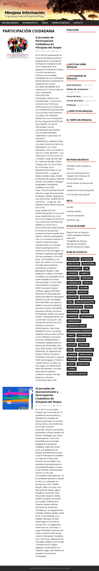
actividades (73, 259)
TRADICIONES (83, 364)
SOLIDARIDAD (85, 359)
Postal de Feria (73, 96)
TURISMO (71, 369)
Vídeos (45, 23)
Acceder (70, 207)
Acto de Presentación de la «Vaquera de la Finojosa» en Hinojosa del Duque (78, 176)
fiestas (88, 307)
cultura (83, 288)
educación (72, 297)
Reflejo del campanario (77, 89)
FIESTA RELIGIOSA (75, 307)
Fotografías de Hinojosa (76, 77)
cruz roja (72, 288)
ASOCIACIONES (88, 264)
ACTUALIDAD (87, 259)
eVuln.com (71, 238)
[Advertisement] (81, 47)
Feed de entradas (74, 211)
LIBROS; (71, 335)
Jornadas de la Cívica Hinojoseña (80, 190)
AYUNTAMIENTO (74, 268)
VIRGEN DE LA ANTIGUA (77, 374)
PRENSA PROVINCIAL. (84, 350)
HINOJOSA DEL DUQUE (76, 326)
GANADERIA (72, 316)
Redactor (57, 51)
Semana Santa (86, 354)
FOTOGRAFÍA (73, 311)
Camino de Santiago (60, 23)
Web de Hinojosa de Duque (78, 247)
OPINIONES (83, 345)
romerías (72, 354)
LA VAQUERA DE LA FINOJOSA (79, 331)
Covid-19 (87, 283)
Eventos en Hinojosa (80, 111)
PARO (70, 350)
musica (71, 340)
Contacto (77, 23)
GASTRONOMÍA (87, 316)
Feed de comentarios (75, 215)
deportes (83, 292)
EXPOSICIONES (87, 297)
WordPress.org (73, 220)
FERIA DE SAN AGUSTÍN (85, 302)
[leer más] (52, 380)
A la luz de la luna (75, 100)
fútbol (85, 311)
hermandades (74, 321)
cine (86, 268)
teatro (71, 364)
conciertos (73, 278)
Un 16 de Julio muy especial (78, 194)
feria (70, 302)
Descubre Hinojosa (10, 23)
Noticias (72, 345)
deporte (71, 292)
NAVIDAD (81, 340)
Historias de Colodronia (76, 244)
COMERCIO (84, 273)
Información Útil (30, 23)
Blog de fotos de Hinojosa (78, 232)
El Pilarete (71, 105)
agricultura (73, 264)
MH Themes (65, 568)
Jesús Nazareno (74, 85)
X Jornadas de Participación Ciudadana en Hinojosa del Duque (48, 42)
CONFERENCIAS (74, 283)
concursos (87, 278)
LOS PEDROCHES (84, 335)
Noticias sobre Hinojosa (76, 65)
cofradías (72, 273)
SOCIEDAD (72, 359)
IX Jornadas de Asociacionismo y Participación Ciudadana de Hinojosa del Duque (48, 395)
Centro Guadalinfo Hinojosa (78, 235)
